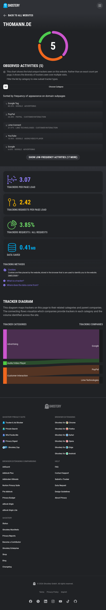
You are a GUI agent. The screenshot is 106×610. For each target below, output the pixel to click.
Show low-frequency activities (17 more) (53, 157)
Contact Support (62, 473)
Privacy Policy (53, 592)
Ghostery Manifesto (10, 530)
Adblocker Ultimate (10, 479)
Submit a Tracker (62, 479)
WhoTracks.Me (10, 435)
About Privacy (61, 498)
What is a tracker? (13, 281)
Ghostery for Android (65, 453)
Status (5, 523)
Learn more (13, 275)
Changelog (7, 567)
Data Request (60, 485)
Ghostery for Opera (64, 441)
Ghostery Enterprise (10, 548)
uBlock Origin (8, 504)
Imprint (64, 592)
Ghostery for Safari (64, 435)
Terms (41, 592)
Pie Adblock (7, 492)
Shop (4, 554)
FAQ (56, 467)
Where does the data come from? (20, 285)
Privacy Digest (10, 441)
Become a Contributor (11, 542)
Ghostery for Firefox (65, 429)
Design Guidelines (62, 492)
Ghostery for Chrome (65, 422)
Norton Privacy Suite (11, 485)
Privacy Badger (8, 498)
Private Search (10, 429)
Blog (4, 561)
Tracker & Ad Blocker (12, 422)
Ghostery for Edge (64, 447)
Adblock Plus (8, 473)
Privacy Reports (9, 536)
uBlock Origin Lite (9, 510)
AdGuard (6, 467)
